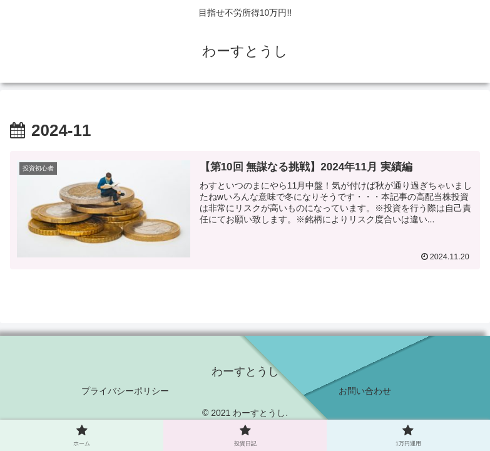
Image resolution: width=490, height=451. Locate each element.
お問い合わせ (365, 391)
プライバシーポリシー (125, 391)
